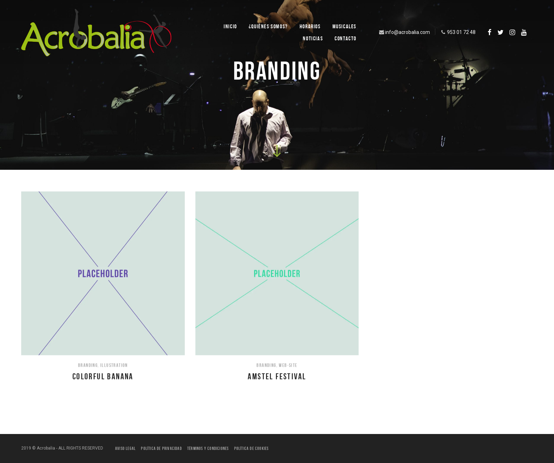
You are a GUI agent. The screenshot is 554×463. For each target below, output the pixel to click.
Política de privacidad (161, 448)
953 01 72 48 (458, 32)
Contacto (345, 38)
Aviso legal (125, 448)
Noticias (313, 38)
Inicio (230, 26)
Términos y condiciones (208, 448)
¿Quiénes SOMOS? (268, 26)
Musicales (344, 26)
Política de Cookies (251, 448)
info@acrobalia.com (404, 32)
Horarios (310, 26)
